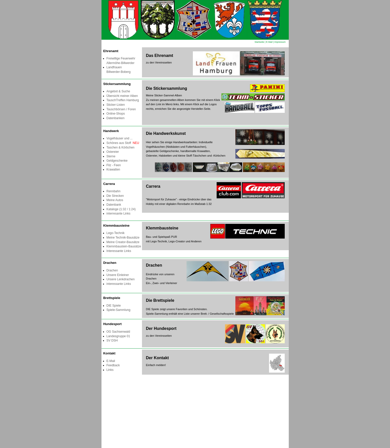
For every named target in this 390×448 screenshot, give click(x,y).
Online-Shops (116, 113)
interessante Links (119, 284)
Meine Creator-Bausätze (123, 242)
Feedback (113, 365)
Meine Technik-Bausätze (123, 237)
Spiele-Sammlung (119, 310)
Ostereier (113, 152)
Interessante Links (119, 251)
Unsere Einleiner (118, 275)
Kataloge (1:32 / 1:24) (121, 209)
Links (110, 370)
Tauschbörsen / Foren (121, 109)
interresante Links (119, 213)
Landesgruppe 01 (118, 336)
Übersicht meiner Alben (122, 96)
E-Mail (269, 42)
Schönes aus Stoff (123, 143)
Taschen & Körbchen (121, 147)
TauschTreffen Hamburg (123, 100)
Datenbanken (116, 118)
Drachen (112, 270)
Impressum (280, 42)
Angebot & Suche (118, 91)
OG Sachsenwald (118, 331)
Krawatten (113, 169)
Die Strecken (115, 196)
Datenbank (114, 204)
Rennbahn (113, 191)
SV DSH (112, 340)
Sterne (111, 156)
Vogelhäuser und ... (120, 138)
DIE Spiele (114, 305)
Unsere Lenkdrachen (121, 279)
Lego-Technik (116, 233)
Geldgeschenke (117, 160)
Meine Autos (115, 200)
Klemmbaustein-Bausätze (124, 246)
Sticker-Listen (117, 104)
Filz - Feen (114, 165)
